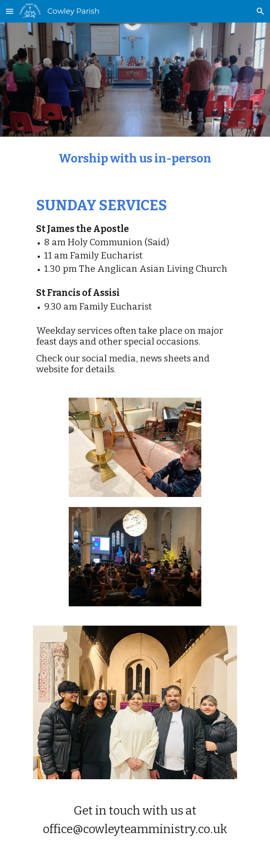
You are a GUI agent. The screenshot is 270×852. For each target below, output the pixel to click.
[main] (135, 159)
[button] (9, 11)
